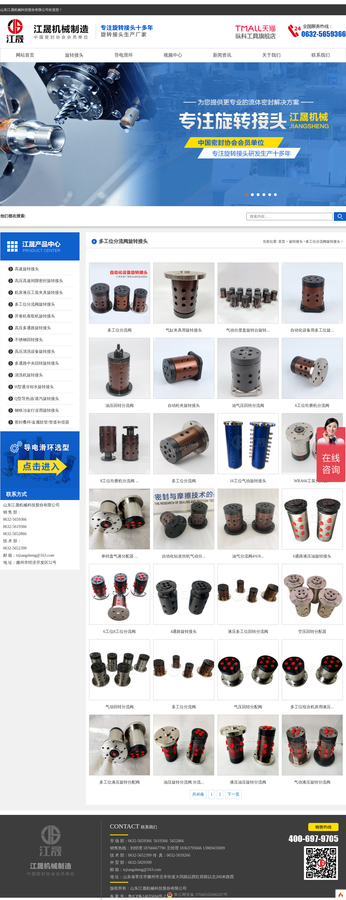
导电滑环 (123, 55)
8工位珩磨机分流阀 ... (119, 481)
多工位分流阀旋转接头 (35, 304)
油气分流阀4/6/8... (248, 556)
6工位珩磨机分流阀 (312, 405)
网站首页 (25, 55)
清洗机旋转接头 (29, 375)
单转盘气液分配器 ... (119, 556)
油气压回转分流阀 (248, 405)
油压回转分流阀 (119, 405)
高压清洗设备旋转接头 (35, 351)
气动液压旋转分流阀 (312, 782)
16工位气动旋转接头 (248, 481)
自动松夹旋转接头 (184, 405)
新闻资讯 (222, 55)
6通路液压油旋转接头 (312, 556)
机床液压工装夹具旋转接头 (39, 292)
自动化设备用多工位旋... (312, 330)
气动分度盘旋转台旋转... (248, 330)
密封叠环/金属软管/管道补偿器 (42, 422)
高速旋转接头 (27, 269)
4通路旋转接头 (184, 631)
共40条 (198, 794)
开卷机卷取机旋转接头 (35, 316)
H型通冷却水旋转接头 (34, 387)
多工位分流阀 (119, 330)
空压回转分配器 (312, 631)
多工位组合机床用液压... (312, 707)
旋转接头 (74, 55)
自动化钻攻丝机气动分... (183, 556)
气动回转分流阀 (119, 707)
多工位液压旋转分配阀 (119, 782)
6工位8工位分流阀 (119, 631)
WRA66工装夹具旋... (312, 481)
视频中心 (173, 55)
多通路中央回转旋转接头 (37, 363)
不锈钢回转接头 (29, 340)
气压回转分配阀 (248, 707)
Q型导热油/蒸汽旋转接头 (37, 399)
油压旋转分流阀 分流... (184, 782)
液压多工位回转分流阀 (248, 631)
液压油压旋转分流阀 (248, 782)
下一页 (233, 794)
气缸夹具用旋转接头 (184, 330)
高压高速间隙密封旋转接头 (39, 281)
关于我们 (271, 55)
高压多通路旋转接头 (33, 328)
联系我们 (320, 55)
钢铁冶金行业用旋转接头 (37, 410)
